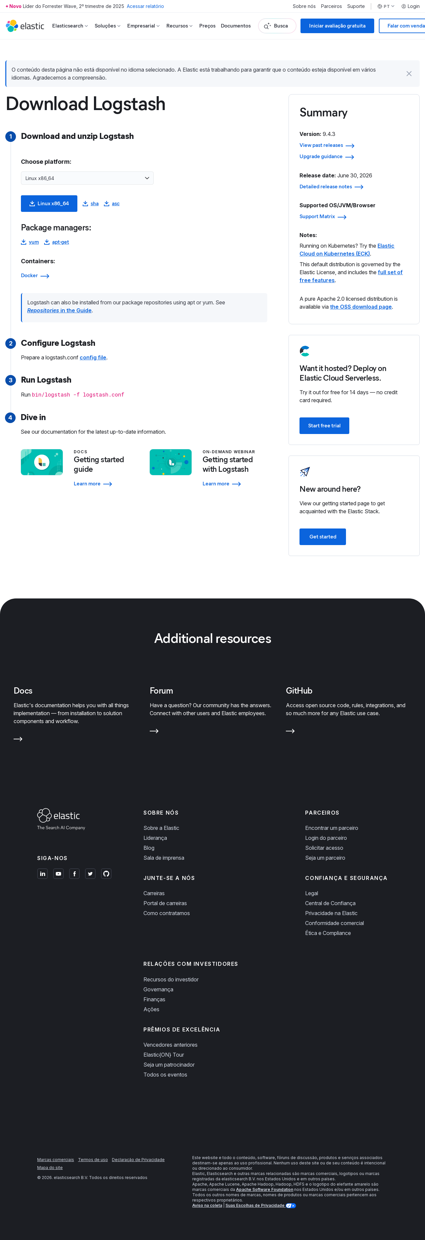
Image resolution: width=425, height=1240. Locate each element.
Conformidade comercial (334, 923)
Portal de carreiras (165, 903)
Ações (151, 1009)
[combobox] (83, 178)
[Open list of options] (147, 178)
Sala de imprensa (163, 857)
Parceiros (331, 6)
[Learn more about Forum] (154, 732)
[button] (409, 73)
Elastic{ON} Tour (163, 1054)
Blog (148, 847)
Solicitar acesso (324, 847)
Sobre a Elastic (161, 828)
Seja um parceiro (325, 857)
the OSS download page (361, 306)
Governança (158, 989)
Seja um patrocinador (169, 1064)
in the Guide (59, 310)
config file (93, 357)
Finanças (154, 999)
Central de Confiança (330, 903)
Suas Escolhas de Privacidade (255, 1205)
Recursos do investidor (171, 979)
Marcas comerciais (55, 1159)
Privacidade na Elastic (331, 913)
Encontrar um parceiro (331, 828)
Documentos (236, 26)
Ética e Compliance (328, 933)
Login (410, 6)
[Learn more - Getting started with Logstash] (235, 483)
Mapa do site (50, 1167)
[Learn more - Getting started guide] (106, 483)
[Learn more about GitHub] (290, 732)
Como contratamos (166, 913)
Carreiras (154, 893)
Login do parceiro (326, 838)
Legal (311, 893)
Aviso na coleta (207, 1205)
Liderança (155, 838)
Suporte (356, 6)
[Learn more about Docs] (18, 740)
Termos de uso (93, 1159)
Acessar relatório (145, 6)
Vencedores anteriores (170, 1044)
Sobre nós (304, 6)
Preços (207, 26)
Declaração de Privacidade (138, 1159)
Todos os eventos (165, 1074)
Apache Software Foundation (264, 1189)
